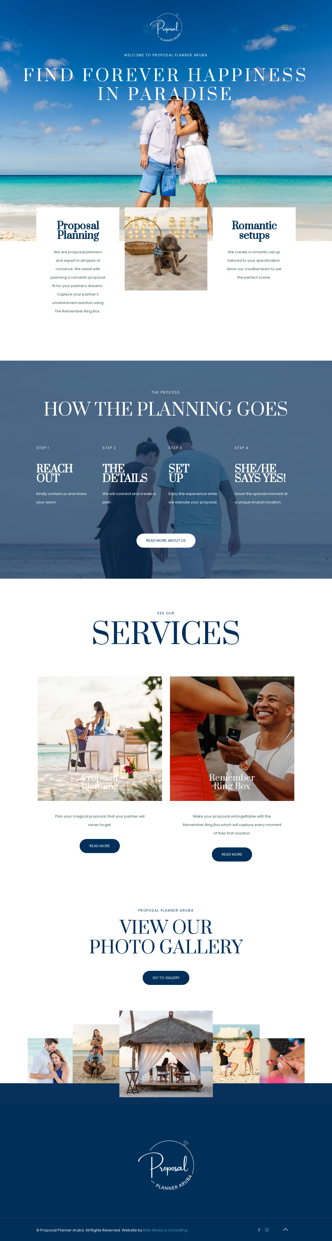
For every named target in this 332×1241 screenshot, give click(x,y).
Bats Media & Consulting (165, 1230)
